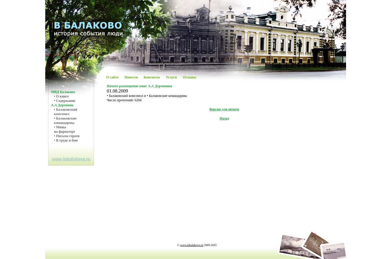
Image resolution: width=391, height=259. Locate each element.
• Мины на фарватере (64, 129)
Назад (224, 118)
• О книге (61, 96)
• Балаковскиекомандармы (65, 120)
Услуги (171, 77)
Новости (131, 77)
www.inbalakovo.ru (191, 245)
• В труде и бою (66, 140)
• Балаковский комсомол (65, 111)
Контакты (152, 77)
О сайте (112, 77)
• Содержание (64, 101)
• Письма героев (67, 136)
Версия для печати (224, 109)
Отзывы (189, 77)
